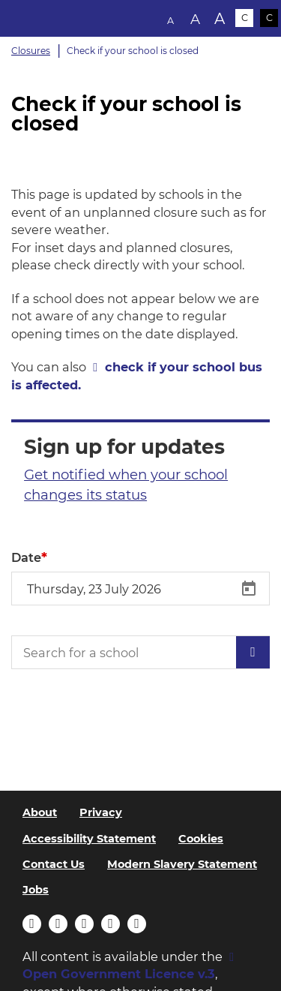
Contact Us (53, 864)
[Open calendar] (249, 589)
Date (26, 557)
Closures (30, 50)
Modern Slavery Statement (182, 864)
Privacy (100, 812)
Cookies (200, 838)
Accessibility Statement (89, 838)
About (39, 812)
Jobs (35, 889)
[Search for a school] (140, 652)
